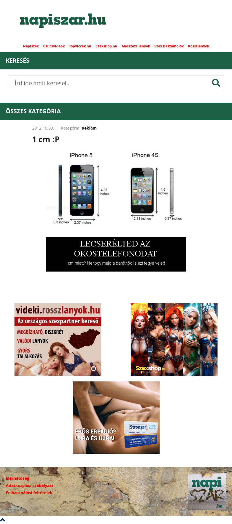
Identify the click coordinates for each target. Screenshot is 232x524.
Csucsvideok (54, 46)
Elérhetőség (17, 478)
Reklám (89, 128)
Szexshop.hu (106, 46)
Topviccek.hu (80, 46)
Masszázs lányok (136, 46)
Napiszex (31, 46)
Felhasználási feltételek (29, 492)
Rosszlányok (198, 46)
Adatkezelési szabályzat (29, 485)
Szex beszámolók (169, 46)
